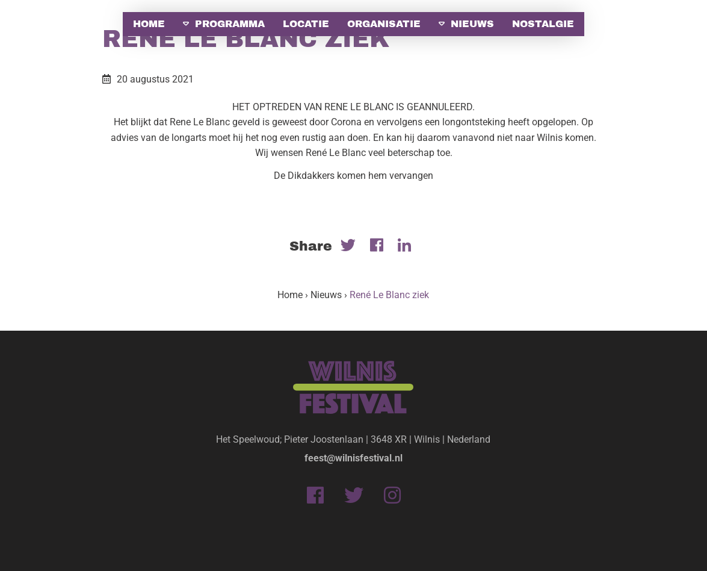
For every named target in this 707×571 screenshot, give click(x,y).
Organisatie (384, 24)
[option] (353, 0)
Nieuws (472, 24)
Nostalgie (543, 24)
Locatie (306, 24)
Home (149, 24)
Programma (230, 24)
